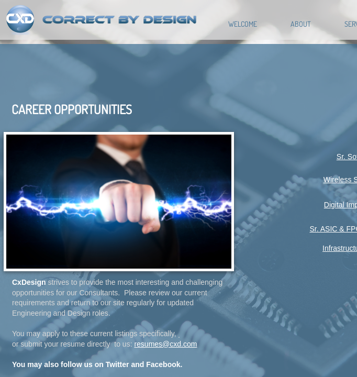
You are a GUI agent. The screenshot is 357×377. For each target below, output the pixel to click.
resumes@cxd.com (165, 344)
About (301, 23)
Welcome (242, 23)
